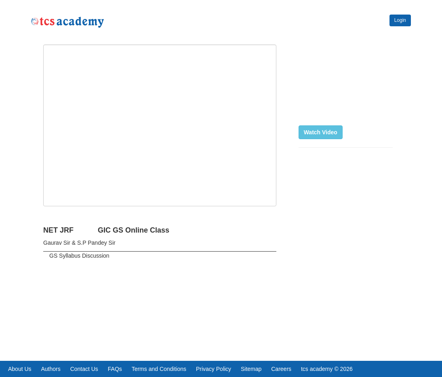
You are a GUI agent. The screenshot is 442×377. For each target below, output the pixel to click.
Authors (50, 369)
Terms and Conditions (159, 369)
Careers (281, 369)
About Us (20, 369)
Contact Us (84, 369)
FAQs (115, 369)
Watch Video (320, 132)
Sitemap (251, 369)
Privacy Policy (213, 369)
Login (400, 20)
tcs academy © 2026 (327, 369)
